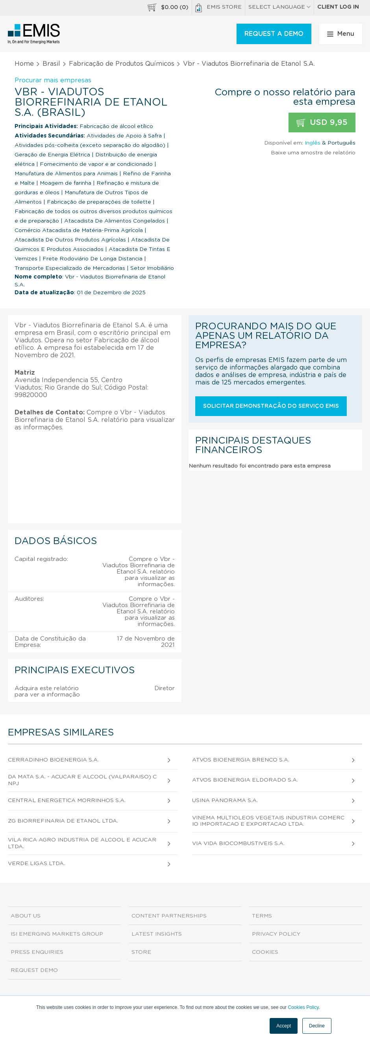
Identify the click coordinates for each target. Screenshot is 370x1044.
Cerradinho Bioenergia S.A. (53, 760)
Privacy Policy (276, 934)
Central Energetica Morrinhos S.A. (67, 800)
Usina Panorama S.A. (225, 800)
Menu (340, 34)
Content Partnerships (169, 916)
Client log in (338, 7)
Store (141, 952)
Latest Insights (156, 934)
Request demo (34, 970)
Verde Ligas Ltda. (36, 863)
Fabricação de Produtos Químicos (121, 64)
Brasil (51, 64)
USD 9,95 (322, 123)
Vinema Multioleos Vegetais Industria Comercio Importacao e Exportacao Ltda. (268, 821)
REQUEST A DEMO (273, 34)
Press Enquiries (37, 952)
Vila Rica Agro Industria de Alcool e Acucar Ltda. (82, 843)
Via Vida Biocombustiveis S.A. (238, 843)
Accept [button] (283, 1026)
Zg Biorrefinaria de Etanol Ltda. (63, 821)
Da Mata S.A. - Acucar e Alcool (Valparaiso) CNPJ (82, 780)
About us (26, 916)
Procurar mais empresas (53, 80)
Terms (262, 916)
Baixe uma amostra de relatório (313, 153)
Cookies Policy (303, 1007)
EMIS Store (218, 8)
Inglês (312, 143)
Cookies (265, 952)
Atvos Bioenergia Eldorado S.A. (245, 780)
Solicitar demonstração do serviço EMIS (271, 406)
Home (24, 64)
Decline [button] (317, 1026)
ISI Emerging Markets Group (57, 934)
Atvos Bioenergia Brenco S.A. (240, 760)
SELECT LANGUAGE (279, 7)
